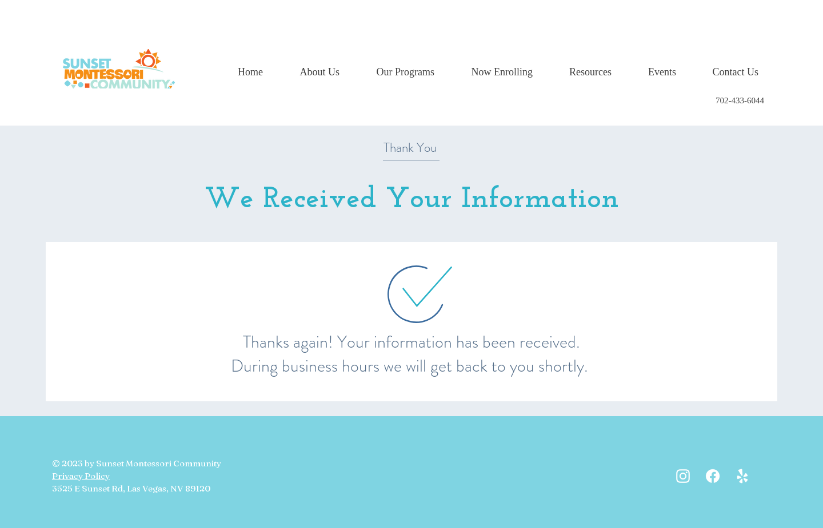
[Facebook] (713, 476)
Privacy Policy (81, 475)
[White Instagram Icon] (683, 476)
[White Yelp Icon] (742, 476)
